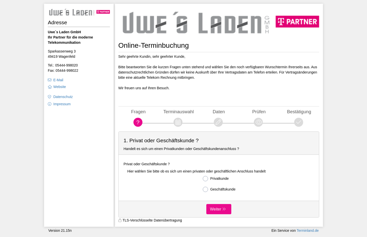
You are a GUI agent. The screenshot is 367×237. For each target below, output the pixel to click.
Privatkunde (216, 178)
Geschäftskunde (219, 189)
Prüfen (259, 111)
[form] (218, 175)
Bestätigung (299, 111)
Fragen (138, 111)
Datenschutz (63, 97)
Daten (219, 111)
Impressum (62, 104)
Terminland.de (308, 230)
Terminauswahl (178, 111)
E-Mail (58, 80)
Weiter (215, 209)
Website (59, 87)
